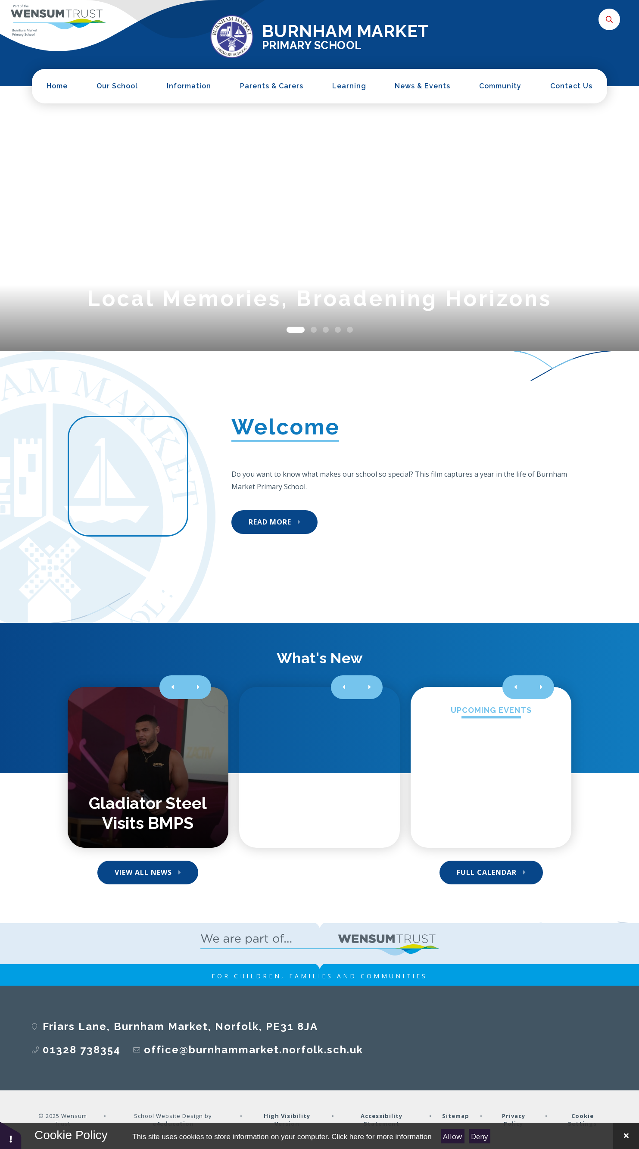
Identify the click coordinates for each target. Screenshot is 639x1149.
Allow (452, 1136)
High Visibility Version (287, 1119)
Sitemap (455, 1116)
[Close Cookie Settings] (626, 1136)
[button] (11, 1135)
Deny (479, 1136)
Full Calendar (487, 872)
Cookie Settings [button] (582, 1119)
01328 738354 (82, 1049)
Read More (270, 522)
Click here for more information (381, 1137)
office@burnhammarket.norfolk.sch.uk (253, 1049)
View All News (143, 872)
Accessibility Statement (381, 1119)
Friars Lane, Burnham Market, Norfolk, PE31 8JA (180, 1026)
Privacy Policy (513, 1119)
